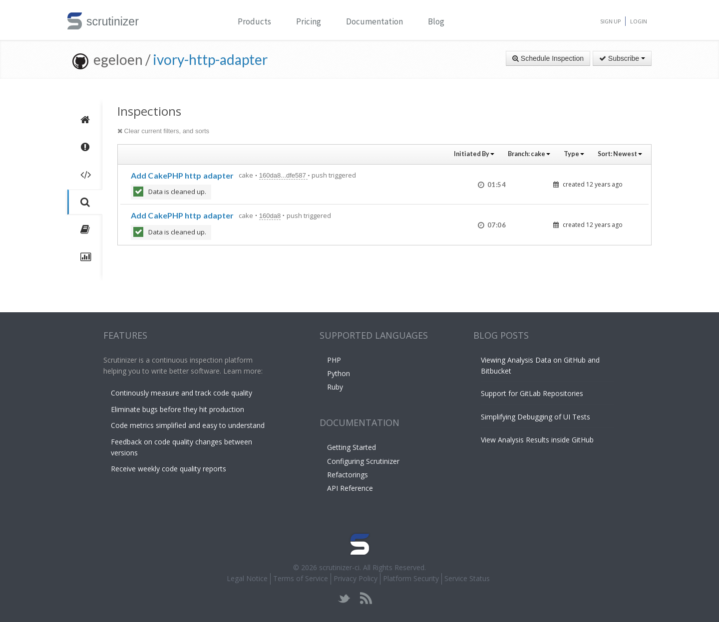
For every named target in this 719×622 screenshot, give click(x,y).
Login (638, 21)
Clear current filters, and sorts (163, 131)
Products (254, 21)
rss (366, 598)
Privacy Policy (355, 578)
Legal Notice (247, 578)
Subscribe (622, 58)
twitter (344, 598)
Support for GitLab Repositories (532, 393)
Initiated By (474, 154)
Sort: (620, 154)
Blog (436, 21)
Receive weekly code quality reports (168, 468)
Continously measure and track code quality (181, 393)
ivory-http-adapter (210, 59)
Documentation (374, 21)
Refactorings (347, 474)
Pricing (308, 21)
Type (574, 154)
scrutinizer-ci (339, 567)
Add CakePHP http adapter (182, 175)
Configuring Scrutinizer (363, 461)
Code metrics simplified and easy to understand (188, 425)
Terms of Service (300, 578)
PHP (334, 360)
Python (338, 373)
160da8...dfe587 (283, 175)
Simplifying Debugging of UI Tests (535, 416)
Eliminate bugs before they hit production (177, 409)
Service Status (467, 578)
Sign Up (610, 21)
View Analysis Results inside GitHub (537, 439)
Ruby (335, 387)
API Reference (350, 488)
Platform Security (411, 578)
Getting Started (351, 447)
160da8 (270, 215)
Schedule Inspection (548, 58)
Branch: (529, 154)
